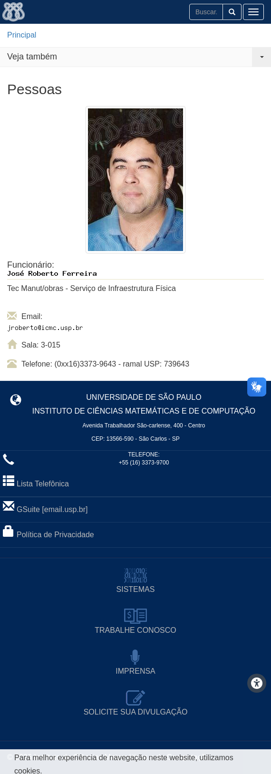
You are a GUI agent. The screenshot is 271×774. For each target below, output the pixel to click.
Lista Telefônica (43, 484)
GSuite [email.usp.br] (52, 509)
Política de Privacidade (55, 535)
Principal (21, 35)
